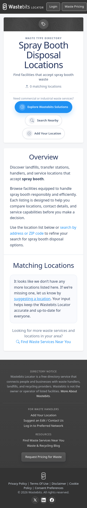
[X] (35, 500)
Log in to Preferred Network (43, 426)
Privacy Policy (17, 483)
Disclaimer (59, 483)
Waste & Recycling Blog (43, 445)
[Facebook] (52, 500)
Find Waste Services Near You (43, 440)
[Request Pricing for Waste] (74, 7)
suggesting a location (32, 298)
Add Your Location (43, 415)
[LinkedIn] (43, 500)
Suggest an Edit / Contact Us (44, 420)
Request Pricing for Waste (43, 457)
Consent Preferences (49, 488)
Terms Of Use (39, 483)
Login (53, 6)
